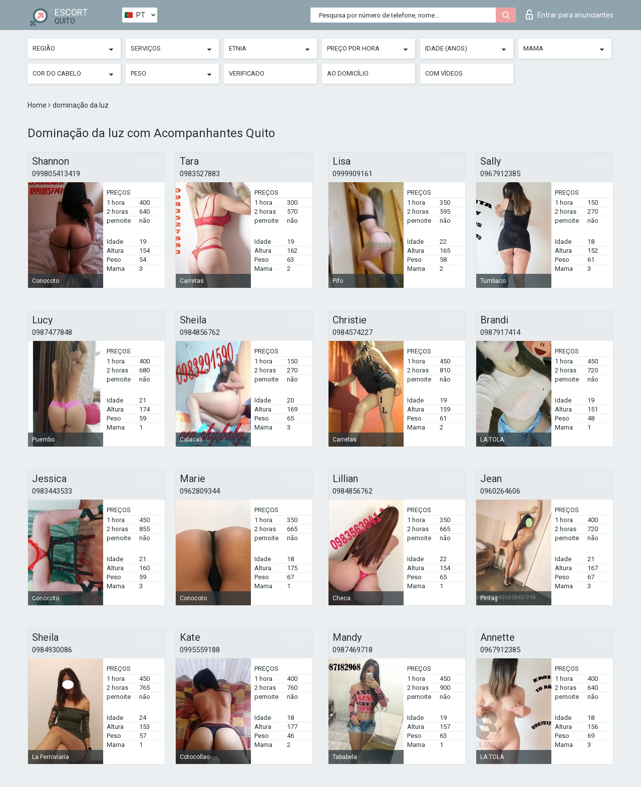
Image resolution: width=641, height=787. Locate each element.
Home (38, 105)
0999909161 (353, 173)
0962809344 (200, 491)
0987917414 (500, 332)
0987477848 (52, 332)
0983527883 (200, 173)
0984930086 (52, 649)
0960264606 (500, 491)
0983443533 (52, 491)
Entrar (569, 14)
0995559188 (200, 649)
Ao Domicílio (348, 73)
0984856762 (200, 332)
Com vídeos (444, 73)
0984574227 (353, 332)
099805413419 (56, 173)
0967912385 (500, 173)
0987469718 (353, 649)
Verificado (246, 73)
